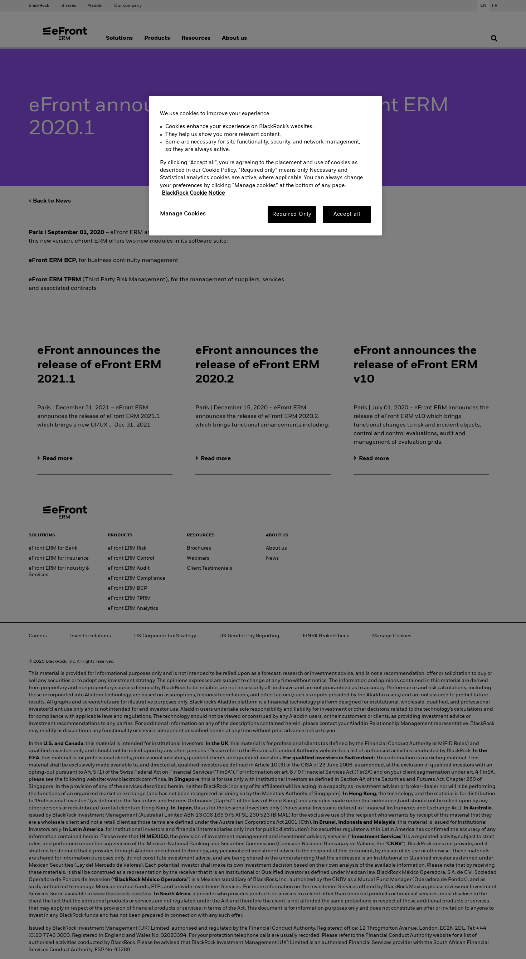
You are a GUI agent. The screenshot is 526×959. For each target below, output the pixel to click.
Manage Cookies (183, 213)
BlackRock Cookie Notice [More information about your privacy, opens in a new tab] (193, 193)
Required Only (292, 214)
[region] (265, 165)
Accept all (346, 214)
